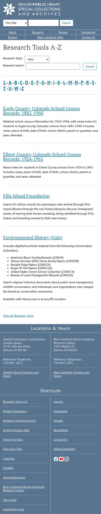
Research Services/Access (19, 420)
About (12, 32)
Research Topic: (13, 58)
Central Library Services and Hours (21, 374)
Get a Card (9, 500)
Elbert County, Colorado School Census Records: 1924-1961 (42, 156)
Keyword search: (13, 65)
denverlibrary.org (14, 477)
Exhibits (8, 468)
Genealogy (88, 32)
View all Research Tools (18, 316)
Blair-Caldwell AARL (50, 37)
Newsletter (61, 411)
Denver (63, 32)
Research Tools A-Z (15, 402)
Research (38, 32)
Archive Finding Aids (16, 430)
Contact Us (88, 37)
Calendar (9, 458)
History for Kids (13, 439)
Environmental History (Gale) (32, 237)
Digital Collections (15, 411)
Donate (58, 420)
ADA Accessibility (64, 449)
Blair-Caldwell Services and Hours (72, 374)
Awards (58, 402)
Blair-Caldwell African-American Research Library (23, 488)
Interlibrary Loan (13, 509)
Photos (12, 37)
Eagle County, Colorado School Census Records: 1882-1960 (41, 110)
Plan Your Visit (12, 449)
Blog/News (61, 430)
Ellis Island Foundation (26, 196)
